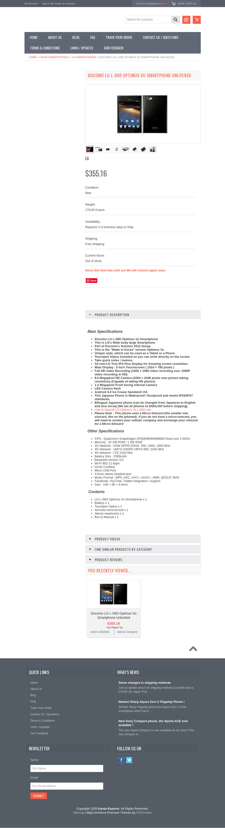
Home (33, 57)
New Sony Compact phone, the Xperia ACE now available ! (153, 723)
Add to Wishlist (38, 300)
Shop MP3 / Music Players (43, 124)
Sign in (46, 3)
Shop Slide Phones (39, 100)
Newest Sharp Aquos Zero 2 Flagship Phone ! (152, 701)
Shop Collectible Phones (42, 140)
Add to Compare (67, 300)
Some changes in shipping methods (145, 682)
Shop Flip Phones (38, 92)
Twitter (129, 760)
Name (34, 760)
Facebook (121, 760)
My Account (31, 3)
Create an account (64, 3)
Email (34, 777)
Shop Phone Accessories (42, 108)
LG (87, 158)
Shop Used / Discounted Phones (47, 132)
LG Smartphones (84, 57)
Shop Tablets (35, 116)
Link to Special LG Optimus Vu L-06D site (123, 409)
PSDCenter (144, 813)
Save (93, 280)
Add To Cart (55, 291)
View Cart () (187, 3)
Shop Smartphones (55, 57)
